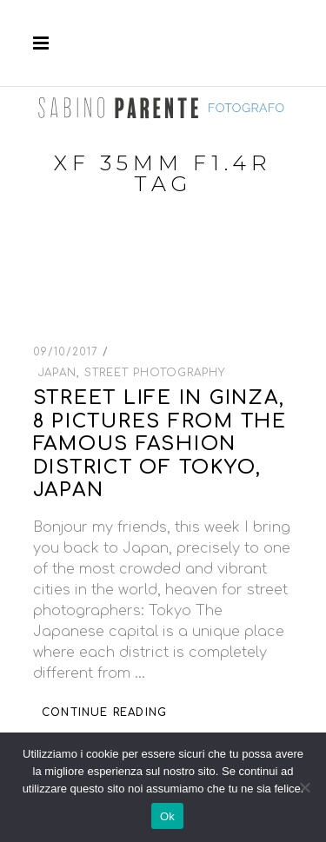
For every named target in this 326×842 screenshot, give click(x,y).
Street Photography (154, 373)
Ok (167, 816)
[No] (304, 787)
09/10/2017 (68, 352)
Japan (57, 373)
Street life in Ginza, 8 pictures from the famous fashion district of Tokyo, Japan (160, 444)
